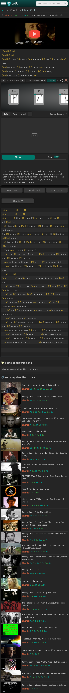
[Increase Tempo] (22, 80)
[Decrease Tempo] (3, 80)
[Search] (65, 3)
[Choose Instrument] (30, 114)
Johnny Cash (29, 10)
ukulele (23, 114)
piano (15, 114)
